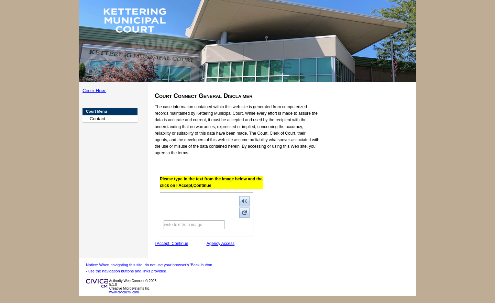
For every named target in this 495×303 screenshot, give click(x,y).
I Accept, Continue (171, 243)
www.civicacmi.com (124, 292)
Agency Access (220, 243)
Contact (97, 118)
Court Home (94, 90)
